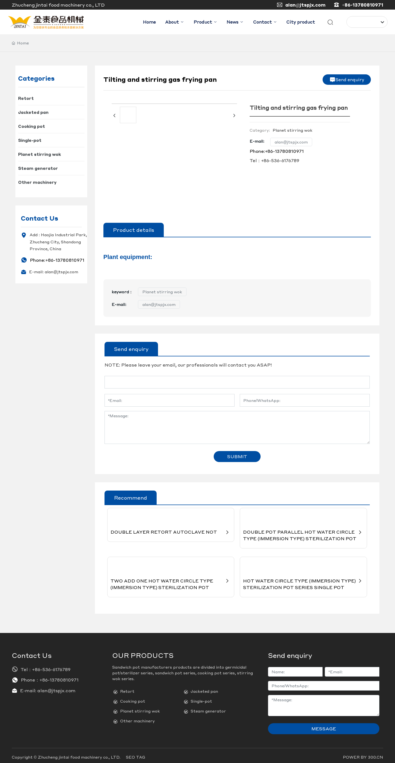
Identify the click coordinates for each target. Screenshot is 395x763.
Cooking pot (132, 698)
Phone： (30, 677)
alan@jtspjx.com (305, 5)
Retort (127, 688)
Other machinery (137, 717)
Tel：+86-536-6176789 (274, 161)
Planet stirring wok (162, 291)
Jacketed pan (204, 688)
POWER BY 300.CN (363, 753)
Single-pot (201, 698)
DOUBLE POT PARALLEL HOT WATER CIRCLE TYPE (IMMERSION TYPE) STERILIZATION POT (303, 531)
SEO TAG (135, 753)
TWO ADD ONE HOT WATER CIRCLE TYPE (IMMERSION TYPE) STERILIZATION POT (171, 580)
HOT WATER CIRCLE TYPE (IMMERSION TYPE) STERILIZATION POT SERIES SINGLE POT (303, 580)
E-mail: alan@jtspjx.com (53, 271)
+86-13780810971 (362, 5)
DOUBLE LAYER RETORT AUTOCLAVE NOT (171, 528)
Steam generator (208, 707)
